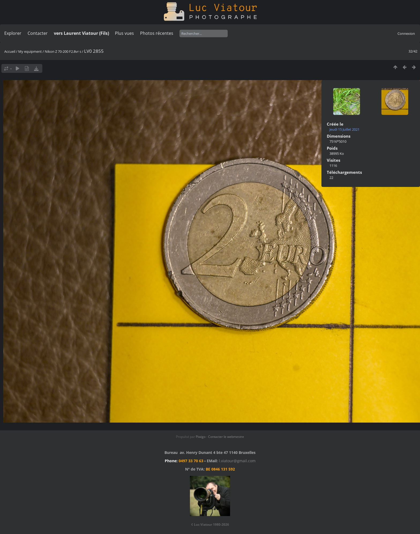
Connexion (406, 33)
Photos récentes (156, 33)
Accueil (9, 51)
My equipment (30, 51)
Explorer (12, 33)
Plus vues (124, 33)
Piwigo (200, 436)
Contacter (38, 33)
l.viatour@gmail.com (237, 460)
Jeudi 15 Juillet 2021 (344, 129)
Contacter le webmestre (226, 436)
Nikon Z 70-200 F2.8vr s (63, 51)
